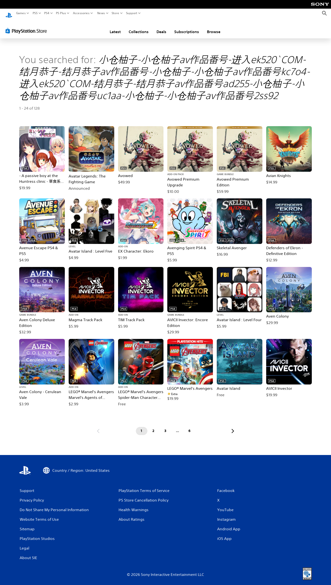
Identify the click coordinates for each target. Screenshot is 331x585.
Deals (161, 27)
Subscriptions (186, 27)
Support (132, 13)
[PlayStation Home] (9, 13)
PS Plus (61, 13)
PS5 (35, 13)
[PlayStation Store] (27, 26)
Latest (115, 27)
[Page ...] (177, 426)
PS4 (46, 13)
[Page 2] (153, 426)
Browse (213, 27)
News (101, 13)
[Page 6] (189, 426)
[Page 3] (165, 426)
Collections (139, 27)
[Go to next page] (233, 426)
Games (21, 13)
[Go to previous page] (98, 426)
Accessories (81, 13)
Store (115, 13)
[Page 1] (141, 426)
